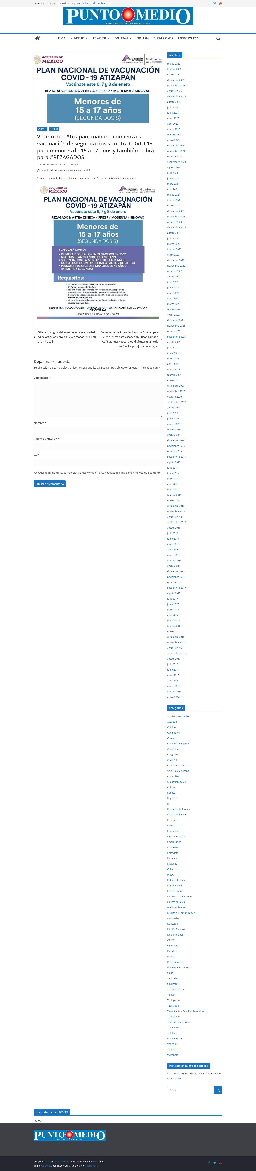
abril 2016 (172, 680)
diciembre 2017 (175, 571)
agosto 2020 (173, 407)
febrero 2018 (174, 560)
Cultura (171, 787)
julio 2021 (172, 347)
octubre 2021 (174, 331)
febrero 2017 (174, 626)
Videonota (172, 1054)
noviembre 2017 (176, 576)
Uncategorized (175, 1038)
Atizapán (42, 129)
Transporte (173, 1027)
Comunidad (173, 749)
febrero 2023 (174, 249)
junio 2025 (173, 112)
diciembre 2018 (175, 505)
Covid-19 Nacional (177, 765)
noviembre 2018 (176, 511)
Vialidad (171, 1049)
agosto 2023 (173, 232)
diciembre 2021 (175, 320)
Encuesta (143, 38)
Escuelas (172, 858)
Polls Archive (174, 1078)
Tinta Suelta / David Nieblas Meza (186, 1011)
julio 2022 (172, 282)
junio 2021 (173, 353)
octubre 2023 (174, 222)
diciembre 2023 (175, 211)
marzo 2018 (173, 555)
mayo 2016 (173, 675)
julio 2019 (172, 467)
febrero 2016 (174, 691)
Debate (171, 792)
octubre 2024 (174, 156)
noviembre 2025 (176, 85)
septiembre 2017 (176, 587)
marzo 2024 (173, 194)
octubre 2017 (174, 582)
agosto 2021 (173, 342)
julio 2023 (172, 238)
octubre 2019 (174, 451)
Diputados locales (177, 814)
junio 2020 (173, 418)
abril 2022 (172, 298)
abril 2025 (172, 123)
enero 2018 (173, 565)
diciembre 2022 (175, 260)
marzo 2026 (173, 63)
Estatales (172, 863)
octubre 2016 (174, 647)
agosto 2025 (173, 101)
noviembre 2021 (176, 325)
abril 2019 (172, 484)
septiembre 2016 (176, 653)
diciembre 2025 (175, 80)
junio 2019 (173, 473)
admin (42, 164)
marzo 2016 (173, 686)
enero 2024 (173, 205)
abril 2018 (172, 549)
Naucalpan (173, 923)
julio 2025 (172, 107)
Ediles (170, 825)
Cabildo (171, 727)
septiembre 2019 (176, 456)
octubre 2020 (174, 396)
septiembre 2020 (176, 402)
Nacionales (173, 918)
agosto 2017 (173, 593)
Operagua (172, 945)
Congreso (99, 38)
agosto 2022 (173, 276)
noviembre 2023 (176, 216)
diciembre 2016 (175, 636)
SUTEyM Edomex (176, 989)
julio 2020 (172, 413)
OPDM (170, 940)
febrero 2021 (174, 374)
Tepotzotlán (173, 1005)
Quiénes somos (163, 38)
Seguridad (173, 978)
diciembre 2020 (175, 385)
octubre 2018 (174, 516)
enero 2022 (173, 314)
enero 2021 (173, 380)
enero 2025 (173, 140)
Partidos (171, 951)
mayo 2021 (173, 358)
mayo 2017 (173, 609)
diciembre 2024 (175, 145)
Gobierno (172, 869)
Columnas (121, 38)
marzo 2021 (173, 369)
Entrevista (172, 852)
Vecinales (172, 1043)
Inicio (61, 38)
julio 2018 (172, 533)
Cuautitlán (173, 776)
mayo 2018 (173, 544)
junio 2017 (173, 604)
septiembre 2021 (176, 336)
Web (36, 455)
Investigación (174, 891)
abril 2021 (172, 363)
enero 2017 (173, 631)
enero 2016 (173, 696)
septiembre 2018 (176, 522)
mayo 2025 (173, 118)
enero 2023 (173, 254)
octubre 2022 (174, 271)
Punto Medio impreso (179, 967)
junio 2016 (173, 669)
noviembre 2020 (176, 391)
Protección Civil (175, 962)
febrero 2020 (174, 429)
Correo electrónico (46, 439)
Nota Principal (175, 934)
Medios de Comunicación (181, 912)
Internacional (174, 885)
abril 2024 (172, 189)
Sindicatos (173, 983)
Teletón (171, 994)
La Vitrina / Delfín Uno (179, 896)
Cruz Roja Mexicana (178, 770)
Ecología (171, 820)
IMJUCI (170, 874)
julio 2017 (172, 598)
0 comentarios (71, 164)
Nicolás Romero (176, 929)
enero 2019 (173, 500)
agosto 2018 (173, 527)
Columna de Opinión (178, 743)
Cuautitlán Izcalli (176, 781)
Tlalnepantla (174, 1016)
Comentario (42, 378)
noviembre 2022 (176, 265)
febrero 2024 (174, 200)
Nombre (40, 423)
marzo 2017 (173, 620)
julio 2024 (172, 172)
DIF (169, 803)
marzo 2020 (173, 424)
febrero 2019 (174, 494)
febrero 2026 (174, 69)
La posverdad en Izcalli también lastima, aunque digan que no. (88, 5)
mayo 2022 (173, 292)
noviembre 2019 (176, 445)
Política (171, 956)
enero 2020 (173, 434)
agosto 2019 (173, 462)
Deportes (172, 798)
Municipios (77, 38)
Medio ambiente (176, 907)
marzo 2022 (173, 303)
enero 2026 (173, 74)
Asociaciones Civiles (178, 716)
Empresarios (174, 841)
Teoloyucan (173, 1000)
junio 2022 (173, 287)
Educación (173, 831)
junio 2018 (173, 538)
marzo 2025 (173, 129)
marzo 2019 (173, 489)
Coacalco (172, 738)
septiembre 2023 (176, 227)
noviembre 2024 (176, 151)
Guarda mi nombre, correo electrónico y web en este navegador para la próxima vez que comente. (99, 472)
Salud (170, 972)
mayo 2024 (173, 183)
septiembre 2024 (176, 161)
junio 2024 (173, 178)
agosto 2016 (173, 658)
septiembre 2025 (176, 96)
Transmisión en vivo (178, 1022)
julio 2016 (172, 664)
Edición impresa (188, 38)
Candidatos (173, 732)
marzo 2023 (173, 243)
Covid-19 (54, 129)
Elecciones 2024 (176, 836)
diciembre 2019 (175, 440)
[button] (86, 38)
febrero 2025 (174, 134)
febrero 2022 (174, 309)
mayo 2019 (173, 478)
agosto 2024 (173, 167)
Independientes (176, 880)
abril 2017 (172, 615)
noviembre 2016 (176, 642)
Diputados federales (178, 809)
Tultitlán (171, 1033)
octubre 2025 (174, 90)
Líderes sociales (176, 901)
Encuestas (172, 847)
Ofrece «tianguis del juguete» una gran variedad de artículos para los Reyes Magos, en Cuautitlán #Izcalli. (65, 337)
